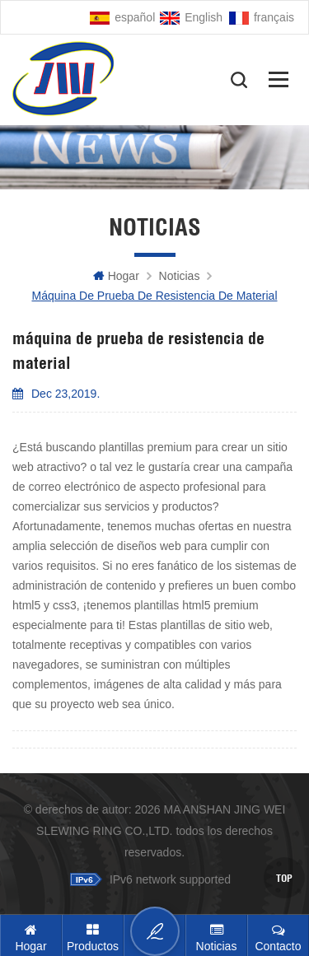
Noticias (179, 275)
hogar (116, 275)
